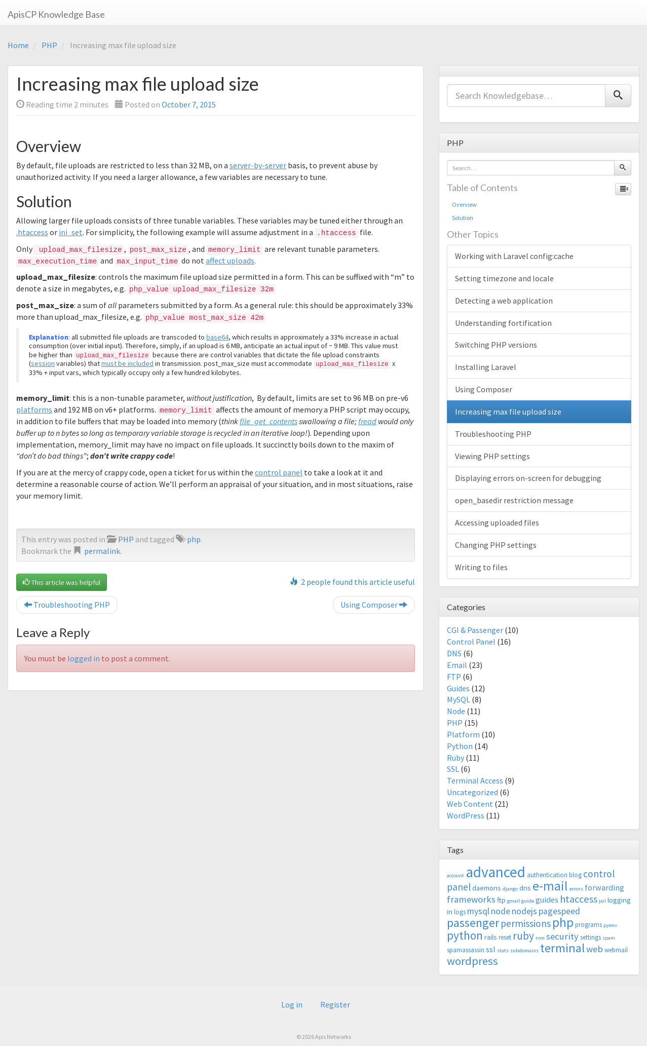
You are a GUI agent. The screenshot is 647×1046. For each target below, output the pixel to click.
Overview (464, 204)
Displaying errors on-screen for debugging (528, 478)
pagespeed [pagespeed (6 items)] (559, 911)
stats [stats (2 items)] (503, 950)
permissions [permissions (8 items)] (526, 923)
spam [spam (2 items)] (608, 938)
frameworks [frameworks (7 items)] (471, 899)
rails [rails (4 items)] (490, 937)
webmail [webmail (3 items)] (616, 950)
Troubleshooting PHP (67, 605)
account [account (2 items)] (455, 875)
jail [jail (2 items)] (602, 901)
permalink (102, 551)
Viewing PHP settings (492, 456)
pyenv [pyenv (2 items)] (610, 925)
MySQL (458, 699)
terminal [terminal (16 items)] (562, 948)
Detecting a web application (504, 300)
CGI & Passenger (475, 630)
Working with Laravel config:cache (514, 256)
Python (460, 746)
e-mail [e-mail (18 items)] (550, 886)
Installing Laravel (485, 367)
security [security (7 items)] (562, 936)
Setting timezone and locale (504, 278)
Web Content (470, 804)
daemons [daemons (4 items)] (486, 887)
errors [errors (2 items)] (576, 888)
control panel (278, 472)
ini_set (71, 232)
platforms (34, 409)
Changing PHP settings (496, 545)
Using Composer (373, 605)
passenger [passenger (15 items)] (473, 922)
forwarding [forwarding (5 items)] (604, 887)
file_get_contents (268, 421)
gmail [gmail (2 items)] (513, 901)
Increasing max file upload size (508, 411)
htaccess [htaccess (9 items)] (578, 899)
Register (335, 1004)
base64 (217, 337)
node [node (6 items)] (500, 911)
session (43, 363)
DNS (454, 653)
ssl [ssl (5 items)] (491, 949)
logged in (83, 658)
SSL (453, 769)
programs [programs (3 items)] (588, 924)
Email (457, 665)
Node (456, 711)
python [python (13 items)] (465, 935)
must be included (127, 363)
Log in (291, 1004)
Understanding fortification (503, 323)
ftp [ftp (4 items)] (501, 900)
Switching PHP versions (496, 345)
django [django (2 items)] (510, 888)
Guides (458, 688)
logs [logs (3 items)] (460, 912)
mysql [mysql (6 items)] (478, 911)
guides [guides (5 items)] (547, 899)
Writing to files (481, 567)
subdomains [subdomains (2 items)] (524, 950)
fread (367, 421)
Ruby (455, 758)
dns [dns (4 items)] (525, 887)
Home (18, 45)
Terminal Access (475, 780)
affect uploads (230, 260)
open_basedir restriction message (514, 500)
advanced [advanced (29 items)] (495, 872)
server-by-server (258, 165)
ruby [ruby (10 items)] (523, 936)
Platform (463, 734)
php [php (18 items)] (563, 922)
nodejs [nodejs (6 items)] (524, 911)
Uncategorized (472, 792)
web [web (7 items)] (594, 949)
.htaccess (32, 232)
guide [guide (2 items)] (527, 901)
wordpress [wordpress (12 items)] (472, 961)
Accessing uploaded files (497, 522)
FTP (454, 676)
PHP (49, 45)
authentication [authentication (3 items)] (547, 875)
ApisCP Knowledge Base (56, 14)
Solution (462, 217)
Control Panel (471, 642)
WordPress (465, 815)
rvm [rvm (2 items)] (540, 938)
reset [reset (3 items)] (505, 937)
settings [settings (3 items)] (590, 937)
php (194, 539)
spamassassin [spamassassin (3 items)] (465, 950)
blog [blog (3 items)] (575, 875)
